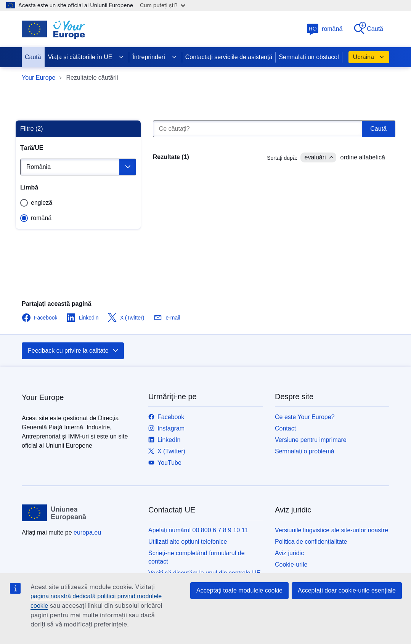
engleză (41, 202)
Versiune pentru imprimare (311, 440)
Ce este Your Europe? (305, 417)
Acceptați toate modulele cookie (239, 590)
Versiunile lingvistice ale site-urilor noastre (331, 530)
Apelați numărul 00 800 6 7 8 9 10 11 (198, 530)
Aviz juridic (289, 553)
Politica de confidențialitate (311, 541)
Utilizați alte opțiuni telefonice (187, 541)
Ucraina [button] (369, 57)
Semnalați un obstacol (309, 57)
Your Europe (38, 77)
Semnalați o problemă (304, 451)
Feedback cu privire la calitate (73, 351)
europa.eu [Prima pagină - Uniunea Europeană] (87, 532)
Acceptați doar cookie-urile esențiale (347, 590)
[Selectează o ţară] (78, 167)
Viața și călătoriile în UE (86, 57)
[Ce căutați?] (257, 128)
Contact (285, 428)
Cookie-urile (291, 564)
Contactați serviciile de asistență (229, 57)
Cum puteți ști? (162, 5)
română (324, 28)
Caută (368, 28)
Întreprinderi (154, 57)
